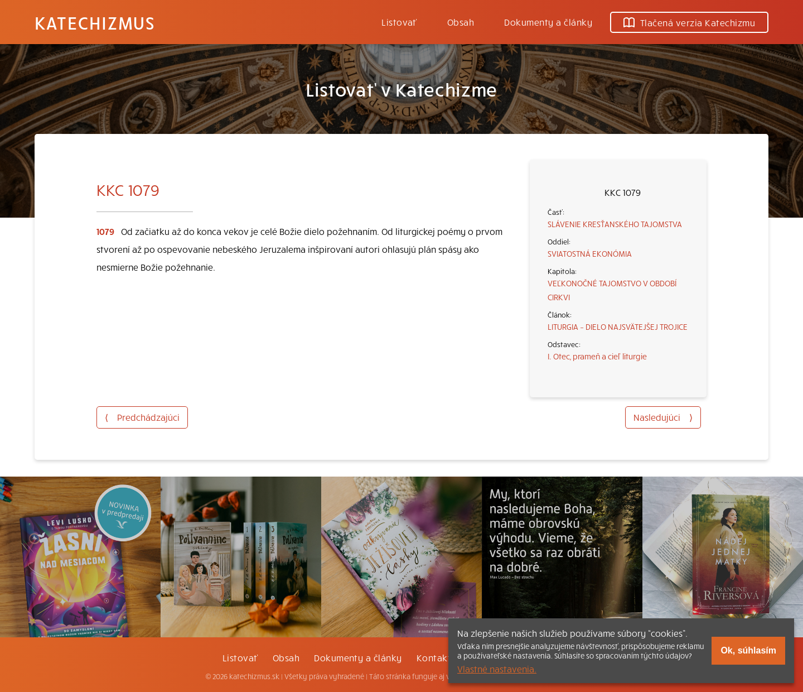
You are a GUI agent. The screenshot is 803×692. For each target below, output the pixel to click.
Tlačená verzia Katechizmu (689, 22)
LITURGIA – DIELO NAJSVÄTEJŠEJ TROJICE (618, 326)
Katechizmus (95, 22)
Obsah (460, 21)
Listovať (399, 21)
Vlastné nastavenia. (496, 668)
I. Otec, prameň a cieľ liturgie (597, 356)
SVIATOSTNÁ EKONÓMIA (590, 253)
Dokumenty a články (548, 21)
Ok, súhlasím (748, 650)
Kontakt (434, 657)
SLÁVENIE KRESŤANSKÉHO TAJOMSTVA (615, 224)
